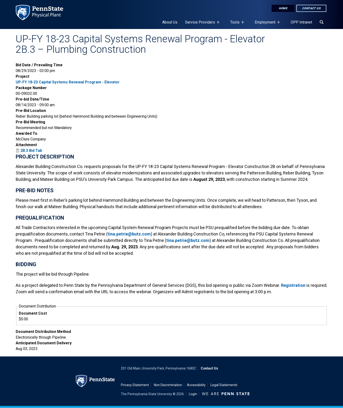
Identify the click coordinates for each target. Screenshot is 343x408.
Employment (266, 24)
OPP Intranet (301, 22)
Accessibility (196, 385)
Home (283, 8)
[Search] (321, 22)
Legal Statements (224, 385)
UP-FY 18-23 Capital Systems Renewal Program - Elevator (68, 82)
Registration (293, 285)
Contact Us (311, 8)
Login (193, 394)
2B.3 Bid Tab (31, 150)
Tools (235, 24)
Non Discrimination (168, 385)
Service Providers (201, 24)
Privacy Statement (135, 385)
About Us (169, 22)
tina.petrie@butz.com (129, 233)
